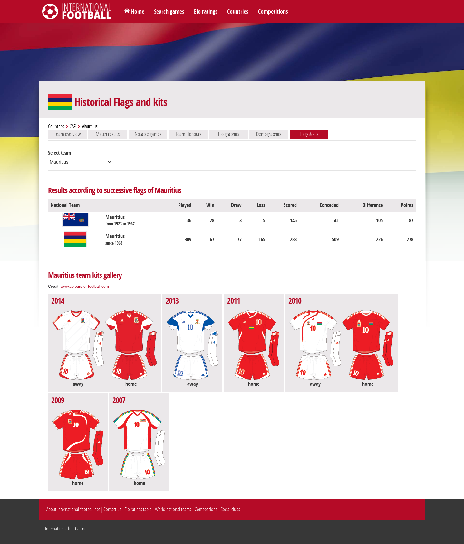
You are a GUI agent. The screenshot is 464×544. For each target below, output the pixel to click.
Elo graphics (228, 134)
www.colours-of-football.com (85, 286)
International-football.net (66, 529)
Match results (108, 134)
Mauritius (120, 220)
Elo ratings (206, 11)
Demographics (268, 134)
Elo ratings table (138, 509)
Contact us (112, 509)
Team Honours (188, 134)
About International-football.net (73, 509)
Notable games (148, 134)
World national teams (173, 509)
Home (137, 11)
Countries (237, 11)
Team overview (67, 134)
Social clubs (230, 509)
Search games (169, 11)
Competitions (273, 11)
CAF (73, 126)
